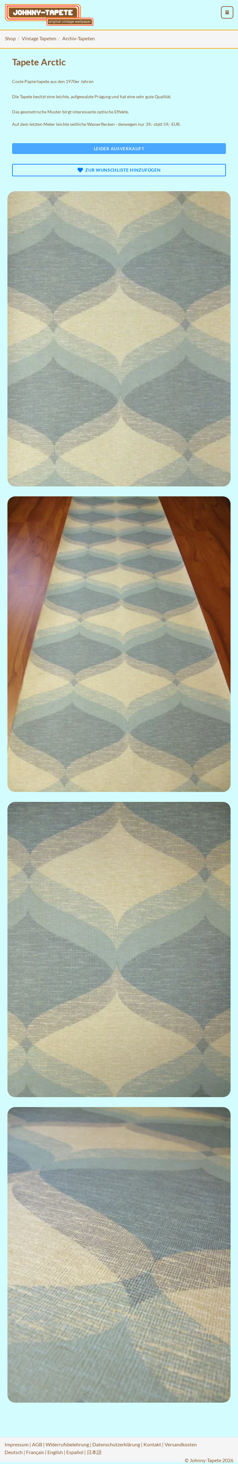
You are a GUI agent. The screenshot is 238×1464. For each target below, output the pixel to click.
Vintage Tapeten (39, 38)
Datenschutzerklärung (116, 1444)
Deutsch (14, 1452)
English (55, 1452)
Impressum (17, 1444)
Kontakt (152, 1444)
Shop (10, 38)
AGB (37, 1444)
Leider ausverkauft (119, 148)
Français (35, 1452)
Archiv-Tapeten (78, 38)
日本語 (94, 1452)
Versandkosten (181, 1444)
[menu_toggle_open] (227, 12)
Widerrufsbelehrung (67, 1444)
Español (74, 1452)
